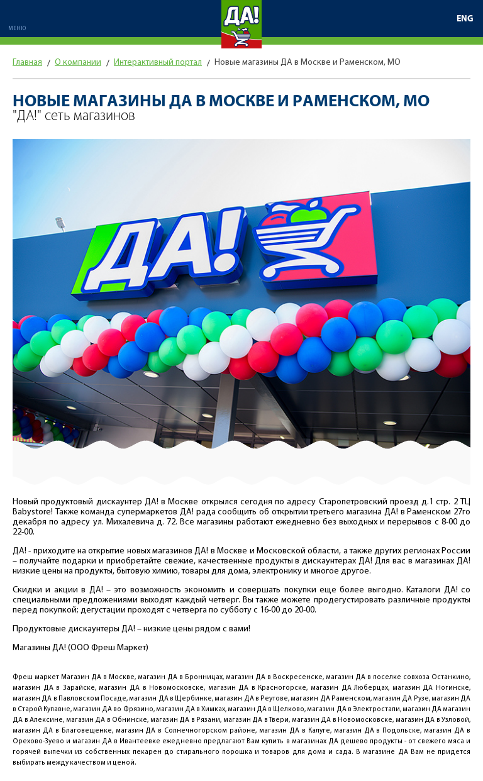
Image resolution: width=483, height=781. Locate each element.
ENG (465, 19)
